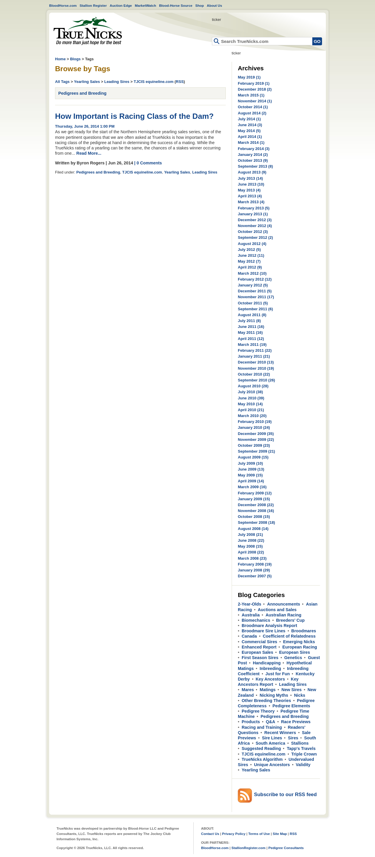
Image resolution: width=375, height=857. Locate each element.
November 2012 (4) (255, 226)
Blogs (75, 59)
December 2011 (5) (255, 291)
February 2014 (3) (254, 148)
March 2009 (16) (252, 487)
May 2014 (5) (249, 131)
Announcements (283, 604)
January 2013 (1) (253, 214)
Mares (248, 689)
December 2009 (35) (256, 433)
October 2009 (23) (254, 445)
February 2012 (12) (255, 279)
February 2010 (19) (255, 421)
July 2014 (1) (249, 119)
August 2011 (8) (252, 315)
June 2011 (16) (251, 326)
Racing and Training (262, 727)
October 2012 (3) (253, 231)
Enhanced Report (259, 647)
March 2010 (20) (252, 416)
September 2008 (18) (256, 522)
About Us (214, 5)
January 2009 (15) (254, 499)
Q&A (270, 721)
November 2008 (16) (256, 510)
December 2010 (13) (256, 362)
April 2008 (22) (251, 552)
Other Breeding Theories (266, 700)
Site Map (280, 834)
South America (270, 743)
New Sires (291, 689)
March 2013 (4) (251, 202)
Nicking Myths (274, 695)
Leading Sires (116, 81)
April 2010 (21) (251, 410)
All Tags (62, 81)
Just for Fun (278, 673)
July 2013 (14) (250, 178)
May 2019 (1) (249, 77)
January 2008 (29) (254, 570)
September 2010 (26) (256, 380)
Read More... (88, 153)
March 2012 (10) (252, 273)
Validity (303, 764)
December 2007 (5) (255, 576)
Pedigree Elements (291, 705)
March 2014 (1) (251, 142)
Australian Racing (283, 615)
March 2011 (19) (252, 344)
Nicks (299, 695)
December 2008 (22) (256, 505)
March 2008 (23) (252, 558)
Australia (251, 615)
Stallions (300, 743)
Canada (249, 636)
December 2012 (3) (255, 220)
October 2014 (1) (253, 107)
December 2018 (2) (255, 89)
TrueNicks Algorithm (262, 759)
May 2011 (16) (250, 332)
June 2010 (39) (251, 398)
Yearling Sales (87, 81)
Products (251, 721)
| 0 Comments (148, 163)
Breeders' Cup (290, 620)
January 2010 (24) (254, 427)
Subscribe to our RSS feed (285, 794)
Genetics (293, 657)
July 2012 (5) (249, 249)
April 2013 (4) (250, 196)
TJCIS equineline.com (153, 81)
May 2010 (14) (250, 404)
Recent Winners (280, 732)
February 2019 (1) (254, 83)
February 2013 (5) (254, 208)
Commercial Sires (259, 641)
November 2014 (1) (255, 101)
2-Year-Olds (249, 604)
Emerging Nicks (299, 641)
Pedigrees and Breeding (82, 93)
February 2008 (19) (255, 564)
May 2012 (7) (249, 261)
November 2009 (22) (256, 439)
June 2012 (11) (251, 255)
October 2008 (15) (254, 516)
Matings (268, 689)
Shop (199, 5)
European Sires (294, 652)
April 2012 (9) (250, 267)
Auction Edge (121, 5)
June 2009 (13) (251, 469)
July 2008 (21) (250, 534)
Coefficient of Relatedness (289, 636)
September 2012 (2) (255, 237)
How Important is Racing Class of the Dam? (134, 116)
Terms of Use (259, 834)
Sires (293, 738)
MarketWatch (145, 5)
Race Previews (296, 721)
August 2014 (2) (252, 113)
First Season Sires (260, 657)
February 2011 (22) (255, 350)
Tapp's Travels (301, 748)
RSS (180, 81)
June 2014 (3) (250, 125)
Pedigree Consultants (286, 848)
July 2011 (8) (249, 321)
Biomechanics (256, 620)
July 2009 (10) (250, 463)
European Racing (299, 647)
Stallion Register (93, 5)
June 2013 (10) (251, 184)
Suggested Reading (261, 748)
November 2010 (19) (256, 368)
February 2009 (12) (255, 493)
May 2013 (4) (249, 190)
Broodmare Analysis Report (269, 625)
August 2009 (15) (253, 457)
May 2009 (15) (250, 475)
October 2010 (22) (254, 374)
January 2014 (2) (253, 154)
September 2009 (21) (256, 451)
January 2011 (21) (254, 356)
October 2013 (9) (253, 160)
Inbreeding (270, 668)
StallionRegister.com (248, 848)
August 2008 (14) (253, 528)
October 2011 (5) (253, 303)
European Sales (257, 652)
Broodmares (303, 630)
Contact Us (210, 834)
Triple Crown (304, 754)
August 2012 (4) (252, 243)
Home (88, 31)
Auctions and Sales (277, 609)
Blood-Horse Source (175, 5)
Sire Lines (272, 738)
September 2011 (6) (255, 309)
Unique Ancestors (272, 764)
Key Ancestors (270, 679)
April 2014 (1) (250, 136)
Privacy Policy (233, 834)
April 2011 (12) (251, 338)
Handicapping (267, 663)
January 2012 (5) (253, 285)
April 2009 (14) (251, 481)
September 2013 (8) (255, 166)
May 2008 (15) (250, 546)
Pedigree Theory (258, 711)
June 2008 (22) (251, 540)
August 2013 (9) (252, 172)
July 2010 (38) (250, 392)
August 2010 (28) (253, 386)
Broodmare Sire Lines (264, 630)
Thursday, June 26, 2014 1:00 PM (85, 126)
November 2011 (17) (256, 297)
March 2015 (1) (251, 95)
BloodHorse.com (63, 5)
